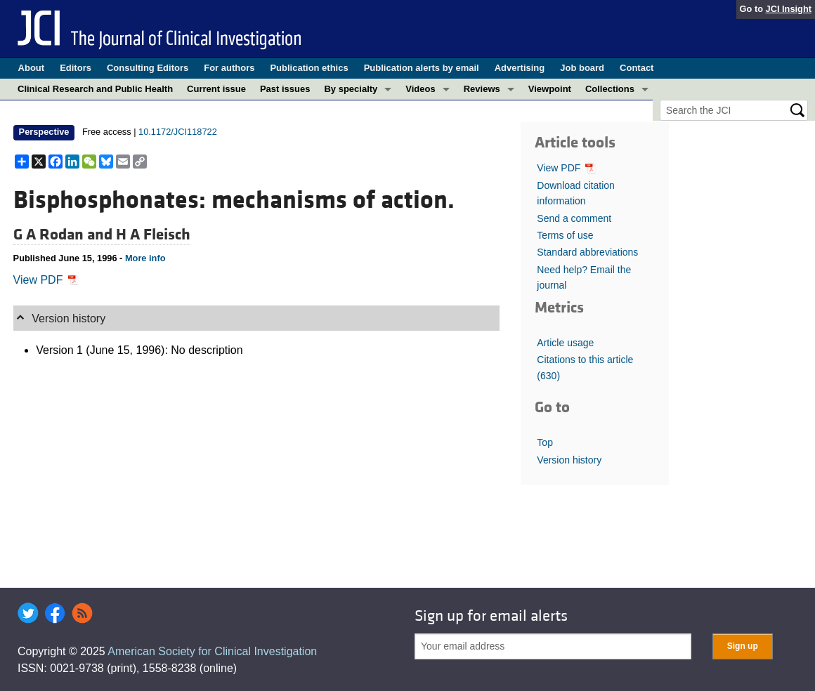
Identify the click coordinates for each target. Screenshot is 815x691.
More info (145, 258)
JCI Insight (788, 9)
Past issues (285, 89)
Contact (636, 67)
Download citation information (576, 193)
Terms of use (565, 235)
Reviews (482, 89)
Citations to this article (585, 367)
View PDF (46, 280)
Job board (582, 67)
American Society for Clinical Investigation (212, 651)
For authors (229, 67)
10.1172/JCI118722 (177, 131)
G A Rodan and (64, 234)
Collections (609, 89)
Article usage (565, 342)
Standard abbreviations (587, 252)
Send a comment (574, 218)
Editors (75, 67)
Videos (420, 89)
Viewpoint (549, 89)
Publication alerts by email (421, 67)
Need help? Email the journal (584, 277)
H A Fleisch (153, 234)
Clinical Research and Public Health (95, 89)
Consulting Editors (147, 67)
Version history (569, 460)
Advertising (520, 67)
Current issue (216, 89)
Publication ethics (309, 67)
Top (545, 442)
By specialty (350, 89)
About (31, 67)
